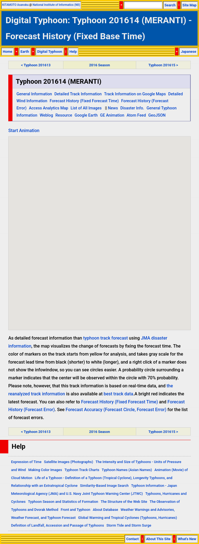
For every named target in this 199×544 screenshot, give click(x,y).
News (113, 108)
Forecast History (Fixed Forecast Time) (84, 101)
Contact (132, 539)
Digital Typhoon (49, 51)
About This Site (158, 539)
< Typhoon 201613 (35, 65)
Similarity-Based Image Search (104, 485)
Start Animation (23, 130)
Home (7, 51)
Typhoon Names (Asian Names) (127, 470)
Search (169, 5)
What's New (187, 539)
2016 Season (99, 65)
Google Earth (85, 115)
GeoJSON (157, 115)
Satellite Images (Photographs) (68, 462)
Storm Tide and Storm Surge (128, 525)
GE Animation (112, 115)
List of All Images (86, 108)
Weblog (46, 115)
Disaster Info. (132, 108)
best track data (118, 393)
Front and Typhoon (76, 510)
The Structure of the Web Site (124, 502)
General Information (34, 94)
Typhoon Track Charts (81, 470)
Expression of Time (26, 462)
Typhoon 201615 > (163, 65)
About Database (105, 510)
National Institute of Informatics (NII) (56, 5)
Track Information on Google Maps (135, 94)
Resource (63, 115)
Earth (24, 51)
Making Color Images (45, 470)
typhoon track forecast (105, 338)
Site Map (189, 5)
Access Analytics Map (48, 108)
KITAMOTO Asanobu (15, 5)
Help (73, 51)
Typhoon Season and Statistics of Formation (63, 502)
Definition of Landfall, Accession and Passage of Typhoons (57, 525)
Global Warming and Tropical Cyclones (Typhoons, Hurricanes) (127, 518)
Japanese (188, 51)
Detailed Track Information (78, 94)
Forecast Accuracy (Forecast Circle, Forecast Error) (116, 409)
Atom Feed (136, 115)
